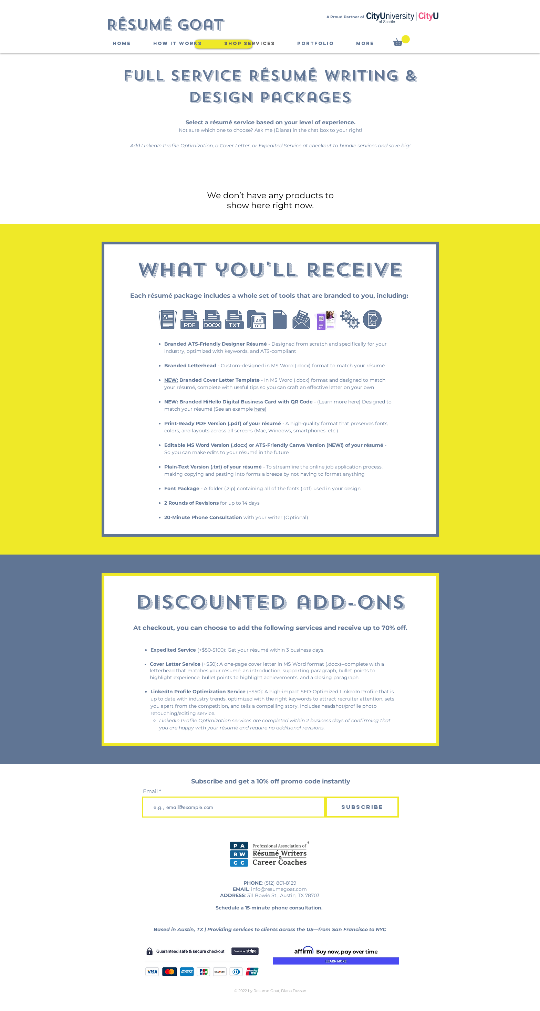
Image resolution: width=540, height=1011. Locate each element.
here (259, 409)
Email (150, 791)
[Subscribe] (362, 807)
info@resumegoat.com (279, 889)
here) (354, 402)
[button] (401, 40)
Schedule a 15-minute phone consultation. (270, 908)
